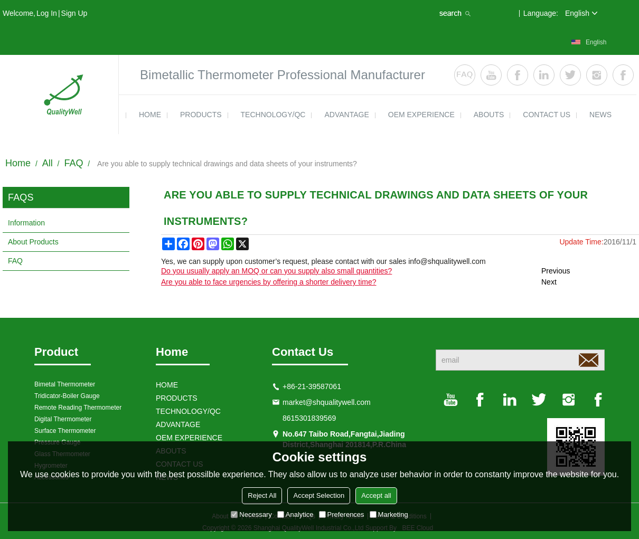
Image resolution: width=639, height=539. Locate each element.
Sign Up (74, 13)
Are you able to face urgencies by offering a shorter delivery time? (269, 282)
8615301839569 (309, 418)
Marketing (389, 514)
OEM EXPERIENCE (421, 114)
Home (18, 163)
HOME (150, 114)
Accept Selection (318, 495)
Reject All (262, 495)
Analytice (295, 514)
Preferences (341, 514)
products (201, 114)
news (600, 114)
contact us (546, 114)
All (47, 163)
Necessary (251, 514)
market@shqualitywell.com (327, 402)
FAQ (73, 163)
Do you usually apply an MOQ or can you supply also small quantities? (276, 271)
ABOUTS (489, 114)
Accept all (376, 495)
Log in (46, 13)
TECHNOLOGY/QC (273, 114)
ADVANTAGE (346, 114)
